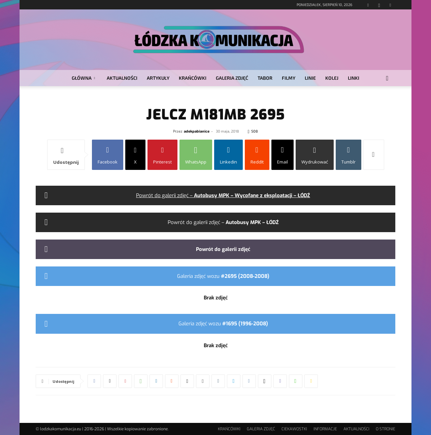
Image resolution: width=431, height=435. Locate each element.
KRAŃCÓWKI (192, 78)
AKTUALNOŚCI (122, 78)
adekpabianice (196, 131)
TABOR (265, 78)
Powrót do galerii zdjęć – (223, 195)
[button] (387, 78)
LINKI (353, 78)
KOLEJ (331, 78)
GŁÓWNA (83, 78)
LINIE (310, 78)
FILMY (288, 78)
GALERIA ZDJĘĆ (232, 78)
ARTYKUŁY (158, 78)
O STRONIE (385, 429)
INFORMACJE (325, 429)
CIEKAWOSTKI (294, 429)
